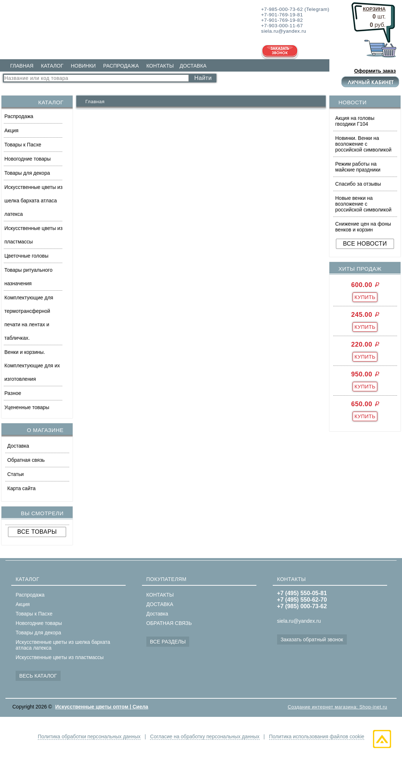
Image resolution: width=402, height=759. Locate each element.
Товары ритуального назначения (28, 276)
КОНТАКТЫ (160, 66)
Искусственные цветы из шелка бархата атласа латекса (33, 200)
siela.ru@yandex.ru (299, 621)
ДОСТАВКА (192, 66)
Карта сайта (21, 488)
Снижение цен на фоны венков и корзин (363, 227)
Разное (12, 393)
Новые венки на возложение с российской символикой (363, 204)
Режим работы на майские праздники (358, 167)
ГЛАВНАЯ (21, 66)
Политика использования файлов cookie (316, 736)
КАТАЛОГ (52, 66)
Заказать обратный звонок (312, 639)
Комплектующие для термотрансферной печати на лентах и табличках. (28, 318)
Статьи (15, 474)
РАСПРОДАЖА (121, 66)
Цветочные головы (26, 256)
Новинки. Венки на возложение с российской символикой (363, 144)
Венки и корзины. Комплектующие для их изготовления (32, 365)
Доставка (18, 446)
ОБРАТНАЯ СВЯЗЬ (169, 623)
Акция (11, 130)
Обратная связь (26, 460)
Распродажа (18, 116)
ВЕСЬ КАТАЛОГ (38, 676)
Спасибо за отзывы (358, 184)
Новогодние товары (27, 159)
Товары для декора (27, 173)
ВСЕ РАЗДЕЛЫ (168, 642)
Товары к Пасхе (22, 145)
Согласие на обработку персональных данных (204, 736)
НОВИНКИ (83, 66)
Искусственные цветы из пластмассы (33, 235)
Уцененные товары (26, 407)
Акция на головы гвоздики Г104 (354, 121)
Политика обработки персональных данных (89, 736)
